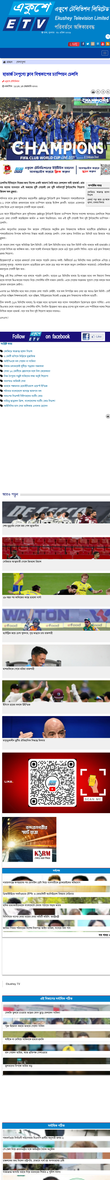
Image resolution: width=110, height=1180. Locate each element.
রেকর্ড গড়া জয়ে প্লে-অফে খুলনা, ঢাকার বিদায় (98, 201)
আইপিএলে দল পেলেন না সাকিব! (20, 361)
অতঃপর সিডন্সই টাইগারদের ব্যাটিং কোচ (23, 396)
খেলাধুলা (20, 62)
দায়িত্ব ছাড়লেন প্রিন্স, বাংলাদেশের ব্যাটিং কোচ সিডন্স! (29, 401)
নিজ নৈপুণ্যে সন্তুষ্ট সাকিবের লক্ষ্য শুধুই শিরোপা (26, 376)
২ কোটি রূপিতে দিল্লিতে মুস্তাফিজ (19, 356)
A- (98, 92)
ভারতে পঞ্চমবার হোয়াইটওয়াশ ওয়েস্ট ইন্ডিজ (25, 386)
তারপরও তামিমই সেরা (14, 381)
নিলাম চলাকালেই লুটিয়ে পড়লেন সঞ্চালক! (24, 366)
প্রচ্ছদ (7, 62)
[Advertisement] (54, 458)
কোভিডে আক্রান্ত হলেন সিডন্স (98, 193)
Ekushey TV (13, 984)
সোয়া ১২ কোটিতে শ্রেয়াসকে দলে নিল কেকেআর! (27, 371)
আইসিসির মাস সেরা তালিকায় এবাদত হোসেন (26, 406)
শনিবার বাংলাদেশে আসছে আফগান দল (22, 391)
